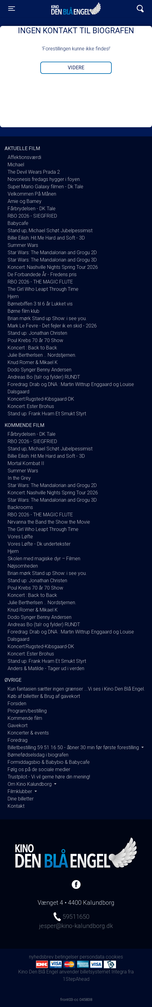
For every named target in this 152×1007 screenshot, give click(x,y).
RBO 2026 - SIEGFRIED (32, 216)
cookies (114, 957)
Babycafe (18, 223)
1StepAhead (76, 979)
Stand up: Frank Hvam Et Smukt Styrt (47, 414)
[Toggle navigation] (12, 8)
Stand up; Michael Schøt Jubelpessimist (50, 230)
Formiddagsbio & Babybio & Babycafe (49, 762)
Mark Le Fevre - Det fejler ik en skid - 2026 (52, 326)
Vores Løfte (20, 537)
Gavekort (17, 725)
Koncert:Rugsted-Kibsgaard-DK (41, 399)
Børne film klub (23, 311)
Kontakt (16, 806)
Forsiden (17, 703)
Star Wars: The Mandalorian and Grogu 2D (52, 252)
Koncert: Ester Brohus (31, 406)
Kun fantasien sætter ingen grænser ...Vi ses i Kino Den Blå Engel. (76, 689)
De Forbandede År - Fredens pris (42, 274)
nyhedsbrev (41, 957)
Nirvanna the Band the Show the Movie (49, 522)
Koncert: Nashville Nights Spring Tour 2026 (53, 267)
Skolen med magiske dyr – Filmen (44, 558)
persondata (92, 957)
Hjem (13, 296)
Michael (16, 165)
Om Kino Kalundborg (30, 784)
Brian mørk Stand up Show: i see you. (47, 318)
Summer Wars (23, 245)
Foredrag (17, 740)
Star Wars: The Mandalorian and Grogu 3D (52, 260)
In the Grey (19, 478)
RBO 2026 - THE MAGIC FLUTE (40, 282)
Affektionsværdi (24, 157)
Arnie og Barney (25, 201)
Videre (76, 67)
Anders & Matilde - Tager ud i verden (46, 668)
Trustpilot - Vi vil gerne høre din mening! (49, 777)
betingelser (66, 957)
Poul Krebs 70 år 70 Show (35, 340)
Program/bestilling (27, 711)
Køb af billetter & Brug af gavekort (44, 696)
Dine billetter (21, 799)
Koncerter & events (28, 733)
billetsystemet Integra (103, 972)
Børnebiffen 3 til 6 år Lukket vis (40, 304)
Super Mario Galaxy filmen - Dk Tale (45, 186)
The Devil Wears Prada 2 (34, 172)
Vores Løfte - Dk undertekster (39, 544)
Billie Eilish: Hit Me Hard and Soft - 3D (46, 238)
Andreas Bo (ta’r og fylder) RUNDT (44, 377)
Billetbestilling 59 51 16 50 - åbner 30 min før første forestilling (74, 747)
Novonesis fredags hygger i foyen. (44, 179)
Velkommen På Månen (32, 194)
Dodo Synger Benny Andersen (39, 370)
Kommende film (25, 718)
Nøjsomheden (23, 566)
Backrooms (20, 507)
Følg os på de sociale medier (39, 769)
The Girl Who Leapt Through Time (43, 289)
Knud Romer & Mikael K (33, 362)
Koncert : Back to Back (32, 348)
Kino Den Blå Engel (76, 8)
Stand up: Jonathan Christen (37, 333)
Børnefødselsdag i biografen (38, 755)
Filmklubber (20, 791)
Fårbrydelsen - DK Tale (32, 208)
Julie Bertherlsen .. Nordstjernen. (42, 355)
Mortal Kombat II (26, 463)
